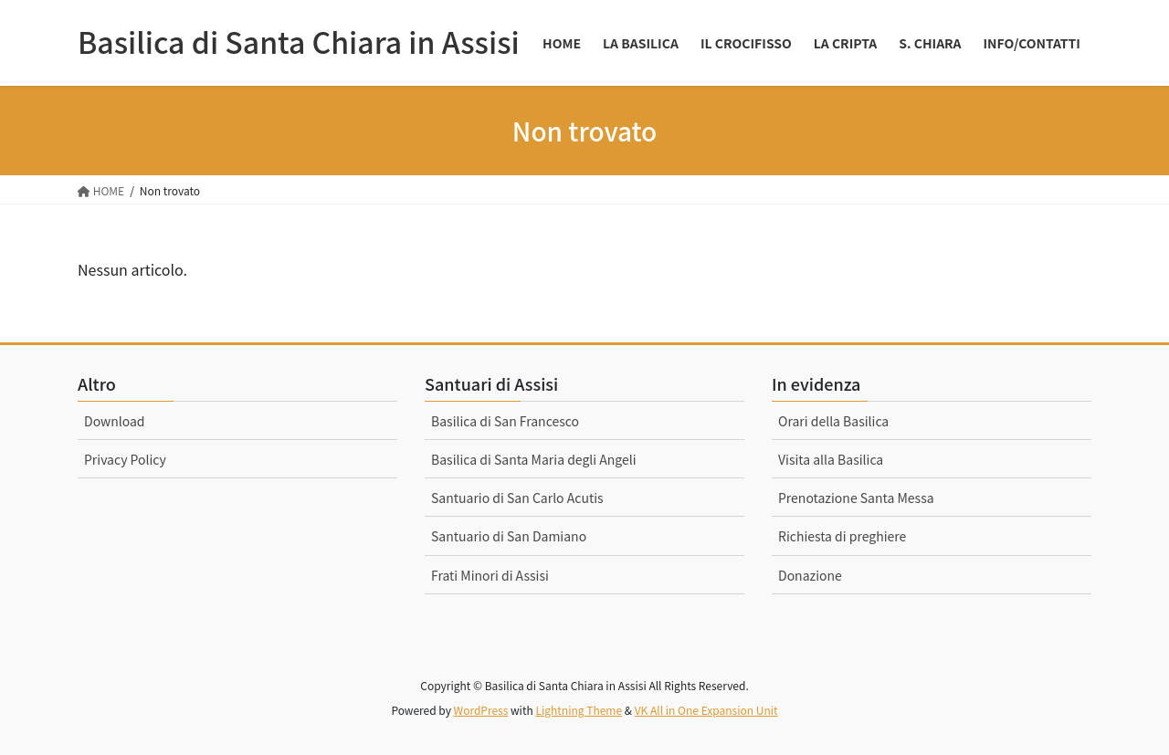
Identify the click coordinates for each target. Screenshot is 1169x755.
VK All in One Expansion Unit (706, 710)
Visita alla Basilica (830, 459)
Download (114, 421)
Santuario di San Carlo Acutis (517, 497)
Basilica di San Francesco (505, 421)
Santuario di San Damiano (508, 536)
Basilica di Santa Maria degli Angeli (534, 459)
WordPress (481, 710)
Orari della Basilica (833, 421)
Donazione (810, 575)
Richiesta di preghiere (842, 536)
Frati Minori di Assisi (490, 575)
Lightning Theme (578, 710)
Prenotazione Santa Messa (856, 497)
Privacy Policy (125, 459)
